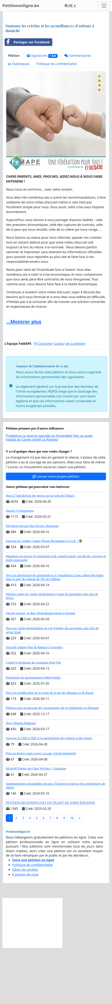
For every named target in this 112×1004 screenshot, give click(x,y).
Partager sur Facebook (27, 98)
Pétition (14, 112)
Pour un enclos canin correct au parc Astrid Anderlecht (41, 809)
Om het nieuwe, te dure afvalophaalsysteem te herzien (40, 669)
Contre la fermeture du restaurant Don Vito (33, 718)
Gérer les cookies (25, 926)
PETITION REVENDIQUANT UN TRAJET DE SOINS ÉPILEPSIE (50, 859)
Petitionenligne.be (20, 5)
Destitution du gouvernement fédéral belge (33, 733)
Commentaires (77, 112)
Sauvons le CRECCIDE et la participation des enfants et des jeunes (49, 794)
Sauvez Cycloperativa (20, 566)
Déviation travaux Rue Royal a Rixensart (32, 582)
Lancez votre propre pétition (55, 532)
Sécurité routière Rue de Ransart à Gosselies (34, 703)
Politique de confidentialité (56, 120)
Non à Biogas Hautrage (21, 779)
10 (72, 874)
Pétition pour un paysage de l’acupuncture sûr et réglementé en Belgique (52, 764)
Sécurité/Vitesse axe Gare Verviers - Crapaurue (36, 824)
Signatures (42, 112)
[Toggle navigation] (104, 6)
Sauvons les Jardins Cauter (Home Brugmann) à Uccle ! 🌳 (44, 597)
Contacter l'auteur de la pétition (60, 400)
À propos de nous (25, 930)
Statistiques (19, 120)
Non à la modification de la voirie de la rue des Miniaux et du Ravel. (50, 749)
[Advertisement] (56, 46)
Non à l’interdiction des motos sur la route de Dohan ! (40, 551)
